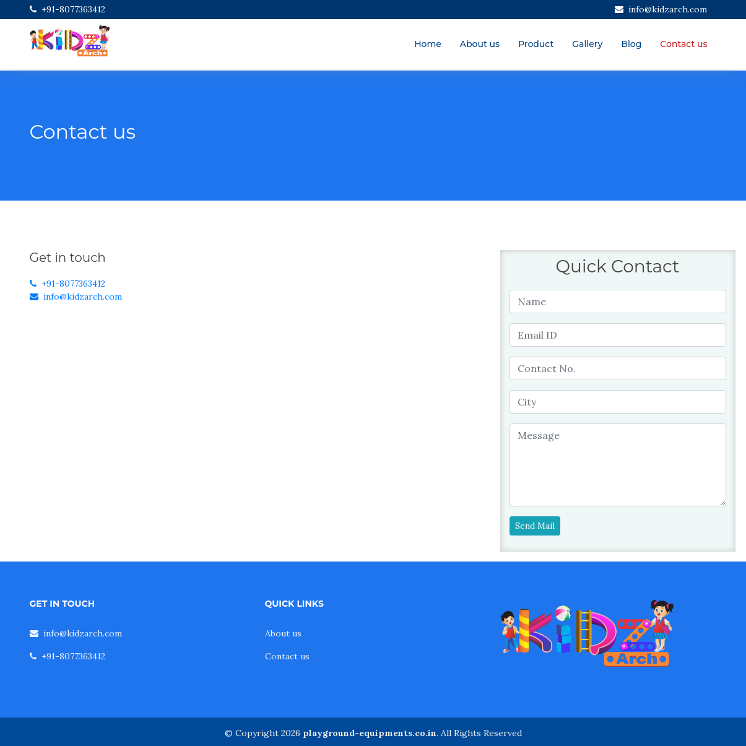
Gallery (587, 44)
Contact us (683, 44)
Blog (631, 44)
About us (480, 44)
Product (535, 44)
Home (427, 44)
